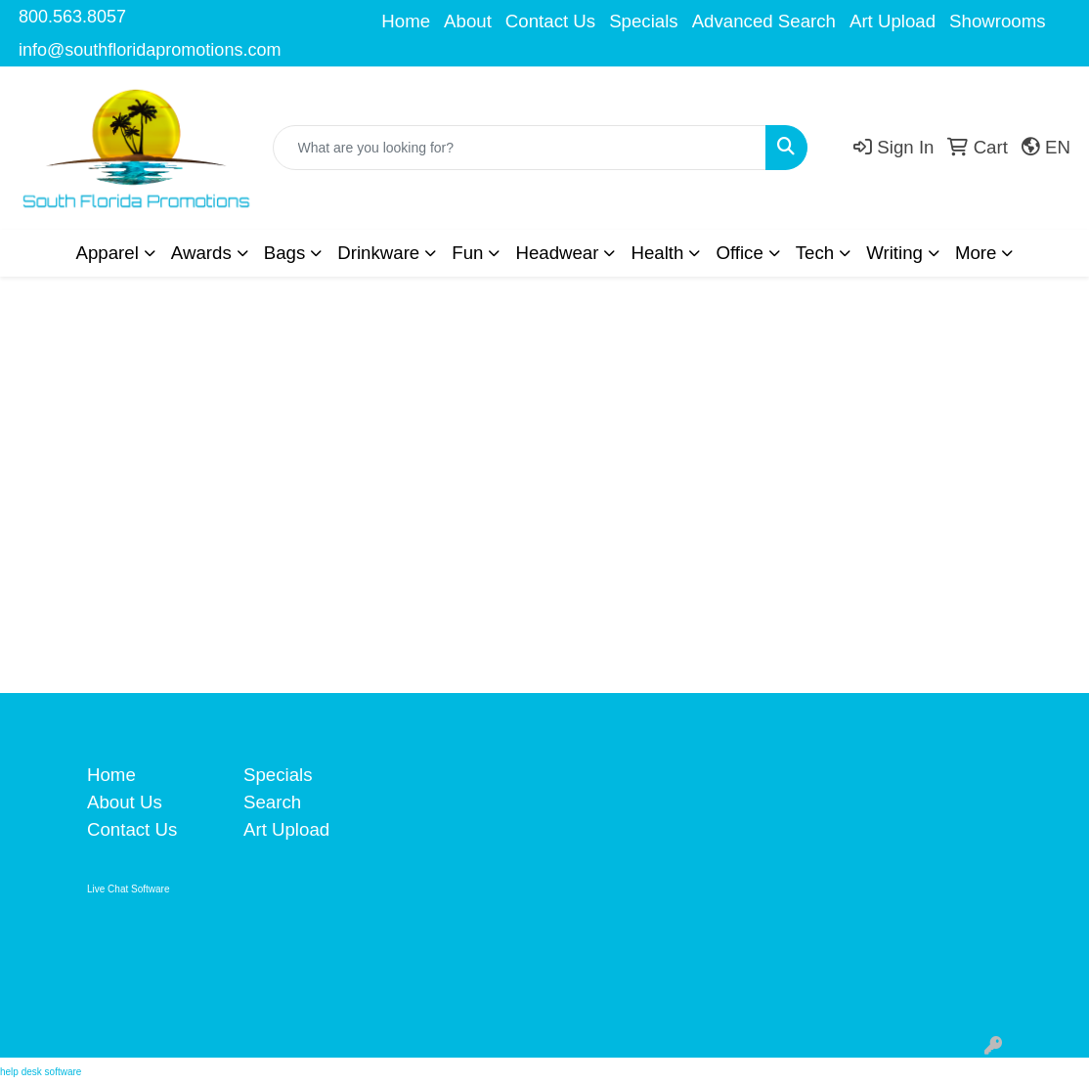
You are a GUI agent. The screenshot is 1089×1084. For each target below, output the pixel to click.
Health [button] (657, 252)
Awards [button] (201, 252)
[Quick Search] (519, 147)
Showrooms (997, 21)
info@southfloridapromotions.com (150, 50)
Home (405, 21)
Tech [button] (815, 252)
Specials (643, 21)
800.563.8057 (72, 16)
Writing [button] (894, 252)
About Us (124, 802)
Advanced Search (764, 21)
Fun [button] (467, 252)
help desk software (40, 1071)
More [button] (976, 252)
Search (272, 802)
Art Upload (892, 21)
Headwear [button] (556, 252)
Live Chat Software (128, 889)
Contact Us (550, 21)
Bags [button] (285, 252)
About (468, 21)
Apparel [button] (107, 252)
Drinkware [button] (378, 252)
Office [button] (739, 252)
